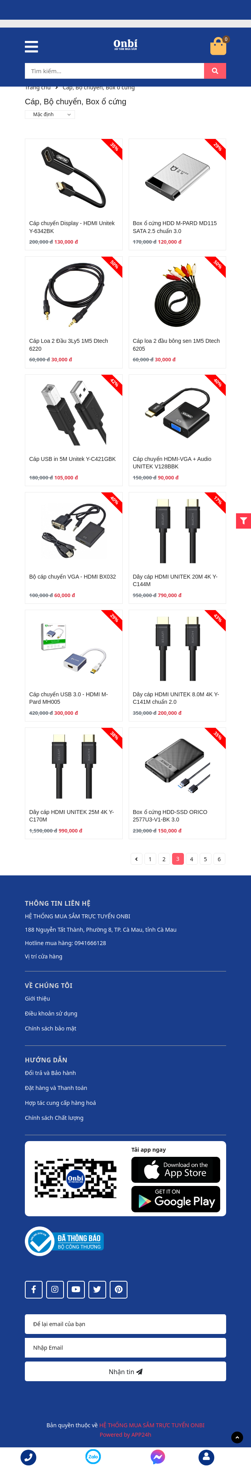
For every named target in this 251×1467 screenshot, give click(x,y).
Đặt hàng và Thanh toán (56, 1087)
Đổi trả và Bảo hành (50, 1073)
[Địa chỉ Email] (125, 1348)
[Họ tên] (125, 1324)
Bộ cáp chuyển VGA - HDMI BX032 (72, 576)
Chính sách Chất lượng (54, 1117)
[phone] (28, 1457)
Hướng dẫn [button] (46, 1060)
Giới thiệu (37, 998)
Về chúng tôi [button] (49, 985)
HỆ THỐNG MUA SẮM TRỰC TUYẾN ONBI (151, 1425)
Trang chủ (38, 87)
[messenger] (93, 1458)
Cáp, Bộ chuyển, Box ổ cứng (99, 87)
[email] (206, 1457)
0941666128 (90, 943)
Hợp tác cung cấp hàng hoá (60, 1102)
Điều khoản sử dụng (51, 1013)
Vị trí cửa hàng (43, 956)
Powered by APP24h (126, 1434)
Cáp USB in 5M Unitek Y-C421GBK (72, 459)
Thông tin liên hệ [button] (58, 903)
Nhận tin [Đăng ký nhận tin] (125, 1371)
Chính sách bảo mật (50, 1028)
